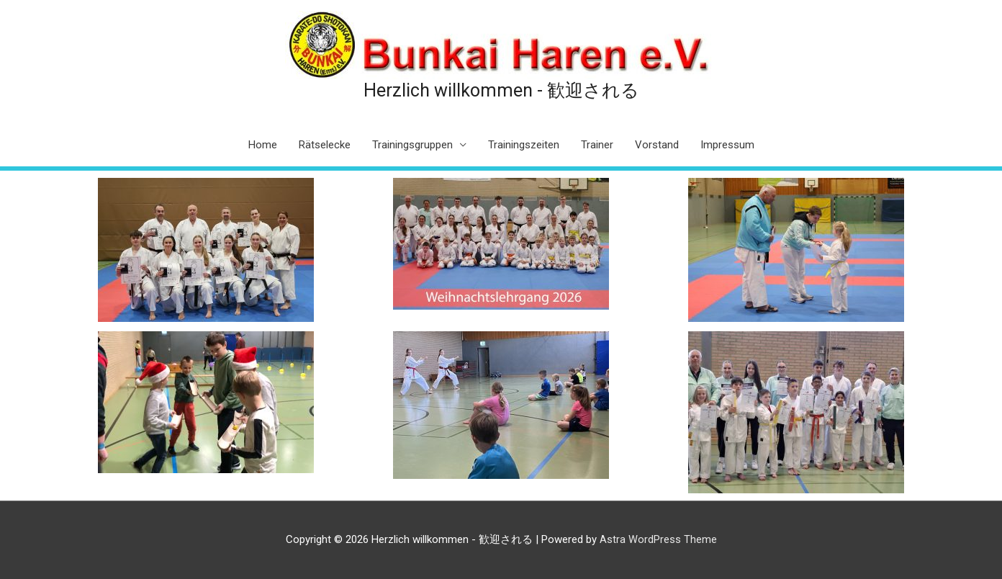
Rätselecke (325, 144)
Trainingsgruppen (412, 144)
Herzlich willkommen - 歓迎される (501, 90)
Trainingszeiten (523, 144)
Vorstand (657, 144)
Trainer (597, 144)
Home (262, 144)
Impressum (727, 144)
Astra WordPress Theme (658, 539)
